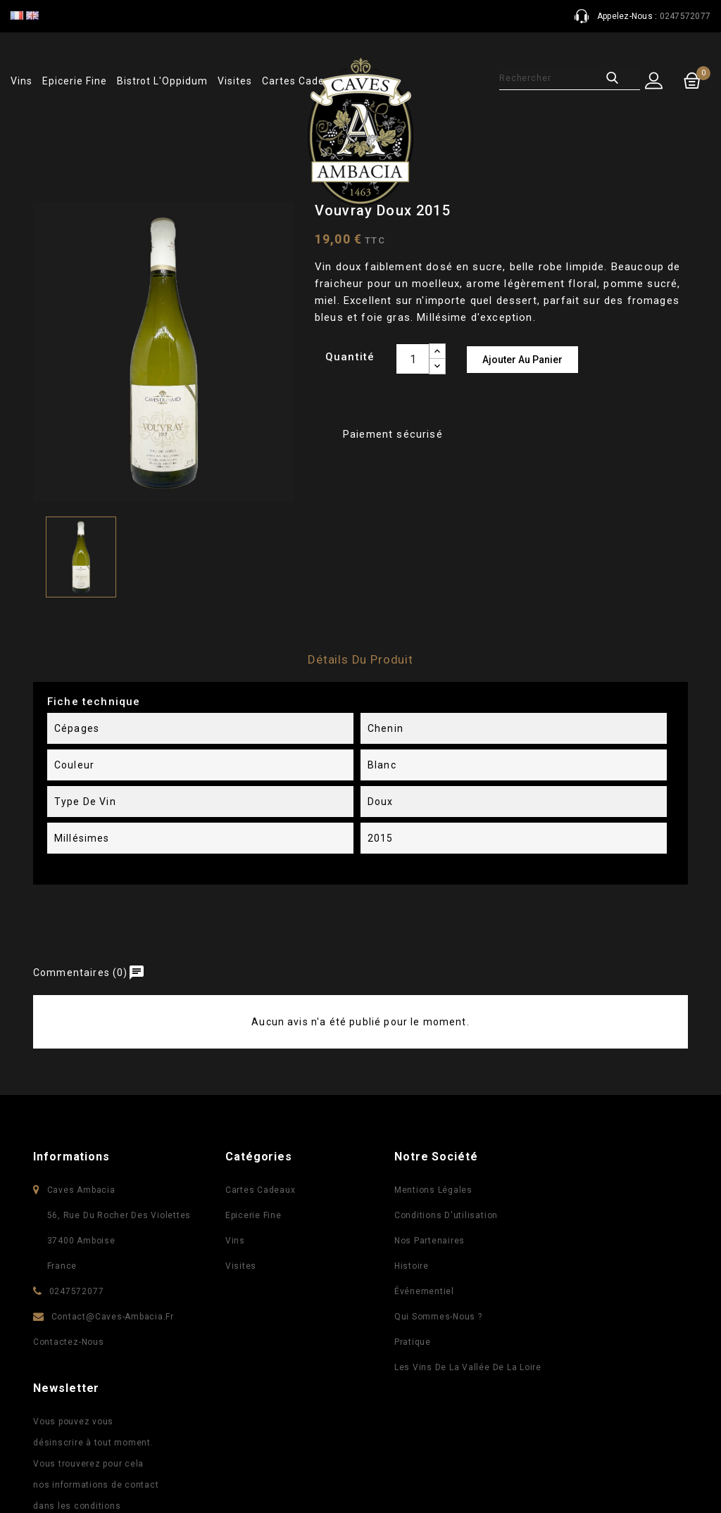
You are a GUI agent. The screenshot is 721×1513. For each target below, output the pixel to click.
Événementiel (421, 1291)
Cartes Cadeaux (257, 1190)
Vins (21, 81)
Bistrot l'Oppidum (162, 81)
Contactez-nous (68, 1342)
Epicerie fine (74, 81)
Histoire (408, 1266)
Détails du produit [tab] (360, 659)
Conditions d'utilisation (443, 1215)
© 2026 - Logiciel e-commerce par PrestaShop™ (157, 1478)
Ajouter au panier (522, 359)
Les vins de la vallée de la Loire (465, 1367)
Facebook (316, 1453)
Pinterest (375, 1453)
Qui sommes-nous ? (435, 1317)
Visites (235, 81)
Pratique (409, 1342)
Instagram (405, 1453)
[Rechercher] (553, 78)
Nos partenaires (426, 1241)
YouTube (345, 1453)
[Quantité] (413, 358)
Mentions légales (430, 1190)
